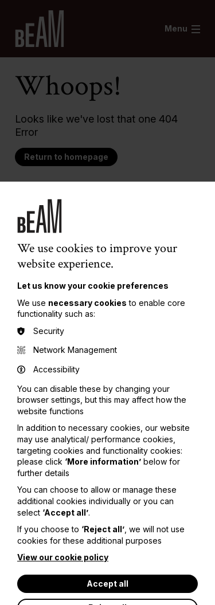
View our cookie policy (62, 557)
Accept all (107, 583)
